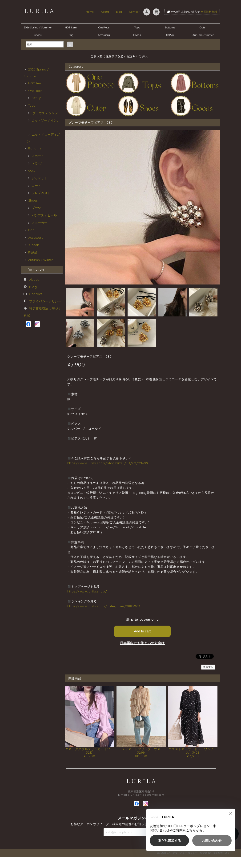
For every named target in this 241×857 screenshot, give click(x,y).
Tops (137, 27)
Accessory (104, 35)
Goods (137, 35)
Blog (119, 11)
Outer (203, 27)
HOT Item (71, 27)
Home (90, 11)
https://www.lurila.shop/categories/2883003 (104, 606)
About (105, 11)
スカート (38, 156)
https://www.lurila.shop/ (87, 591)
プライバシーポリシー (45, 301)
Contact (134, 11)
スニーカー (39, 223)
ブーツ (36, 208)
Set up (36, 98)
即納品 (170, 35)
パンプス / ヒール (44, 215)
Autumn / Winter (203, 35)
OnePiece (105, 27)
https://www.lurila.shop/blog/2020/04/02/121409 (107, 463)
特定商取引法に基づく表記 (215, 852)
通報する (208, 667)
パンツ (37, 163)
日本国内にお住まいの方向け (142, 643)
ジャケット (39, 178)
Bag (70, 35)
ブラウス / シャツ (45, 113)
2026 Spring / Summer (38, 27)
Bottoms (171, 27)
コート (36, 185)
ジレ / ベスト (41, 193)
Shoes (37, 35)
